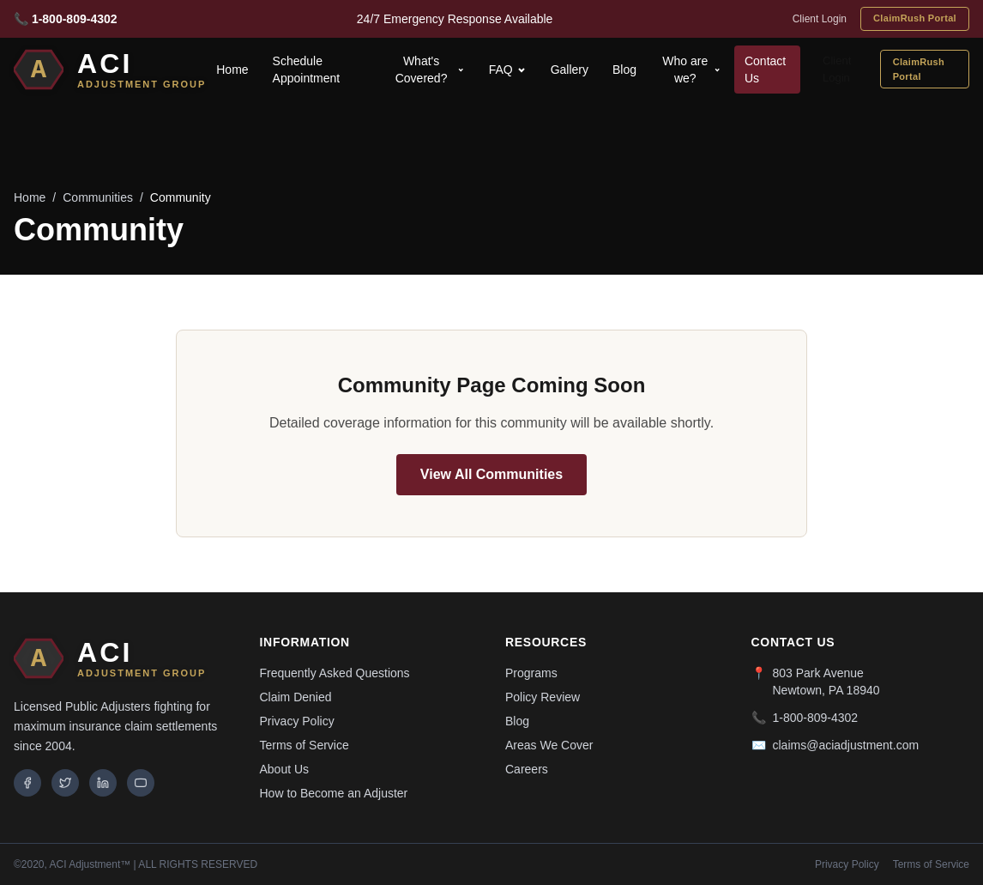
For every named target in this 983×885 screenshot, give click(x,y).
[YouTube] (140, 783)
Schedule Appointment (307, 69)
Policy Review (542, 697)
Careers (526, 769)
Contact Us (765, 69)
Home (232, 69)
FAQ (508, 69)
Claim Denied (296, 697)
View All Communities (491, 474)
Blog (624, 69)
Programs (531, 673)
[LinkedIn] (103, 783)
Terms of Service (304, 745)
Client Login (820, 19)
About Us (285, 769)
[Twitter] (65, 783)
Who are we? (691, 69)
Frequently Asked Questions (335, 673)
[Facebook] (27, 783)
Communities (98, 197)
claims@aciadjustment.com (846, 745)
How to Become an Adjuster (334, 793)
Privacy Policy (297, 721)
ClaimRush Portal (914, 18)
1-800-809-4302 (816, 717)
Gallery (569, 69)
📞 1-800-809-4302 (66, 19)
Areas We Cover (549, 745)
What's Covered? (430, 69)
